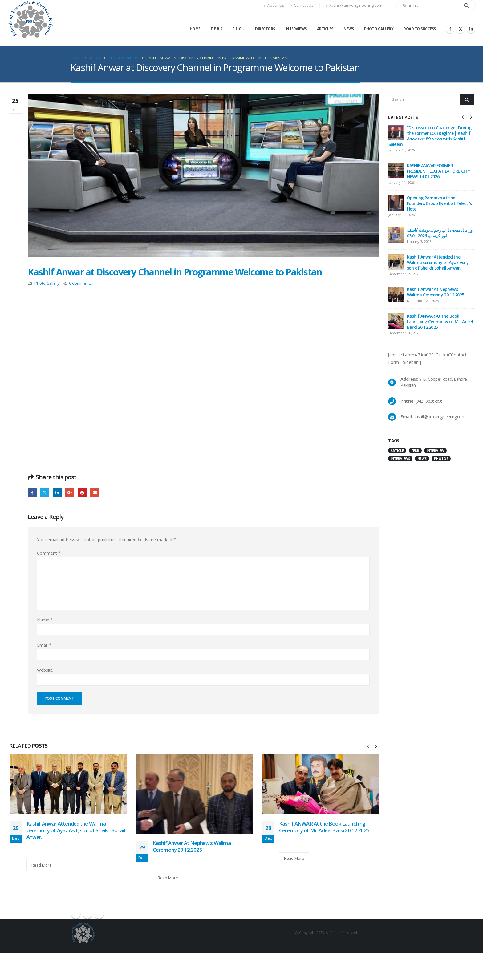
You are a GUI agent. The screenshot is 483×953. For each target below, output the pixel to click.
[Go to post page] (68, 784)
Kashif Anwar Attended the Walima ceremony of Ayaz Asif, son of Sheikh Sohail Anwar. (75, 830)
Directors (265, 28)
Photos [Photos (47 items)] (441, 463)
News (348, 28)
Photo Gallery (379, 28)
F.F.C (237, 28)
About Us (274, 5)
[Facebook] (450, 29)
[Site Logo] (30, 19)
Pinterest (82, 492)
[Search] (466, 5)
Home (195, 28)
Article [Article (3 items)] (397, 455)
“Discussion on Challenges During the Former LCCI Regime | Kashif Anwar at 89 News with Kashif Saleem (430, 136)
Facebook (32, 492)
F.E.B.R (217, 28)
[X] (460, 29)
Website (45, 670)
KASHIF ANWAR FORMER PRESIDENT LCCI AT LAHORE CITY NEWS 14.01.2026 (438, 171)
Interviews (296, 28)
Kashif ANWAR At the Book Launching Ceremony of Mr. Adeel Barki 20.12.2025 (324, 827)
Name (45, 620)
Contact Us (302, 5)
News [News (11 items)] (422, 463)
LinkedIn (57, 492)
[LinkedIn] (471, 29)
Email (94, 492)
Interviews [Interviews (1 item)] (400, 463)
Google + (69, 492)
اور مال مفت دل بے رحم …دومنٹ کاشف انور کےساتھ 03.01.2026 (440, 233)
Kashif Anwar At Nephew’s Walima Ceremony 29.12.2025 (192, 846)
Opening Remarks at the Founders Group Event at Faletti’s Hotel (439, 203)
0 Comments (80, 283)
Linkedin (99, 914)
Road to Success (420, 28)
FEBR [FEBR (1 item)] (415, 455)
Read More (41, 865)
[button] (368, 746)
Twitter (44, 492)
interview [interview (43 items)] (435, 455)
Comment (49, 553)
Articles (325, 28)
